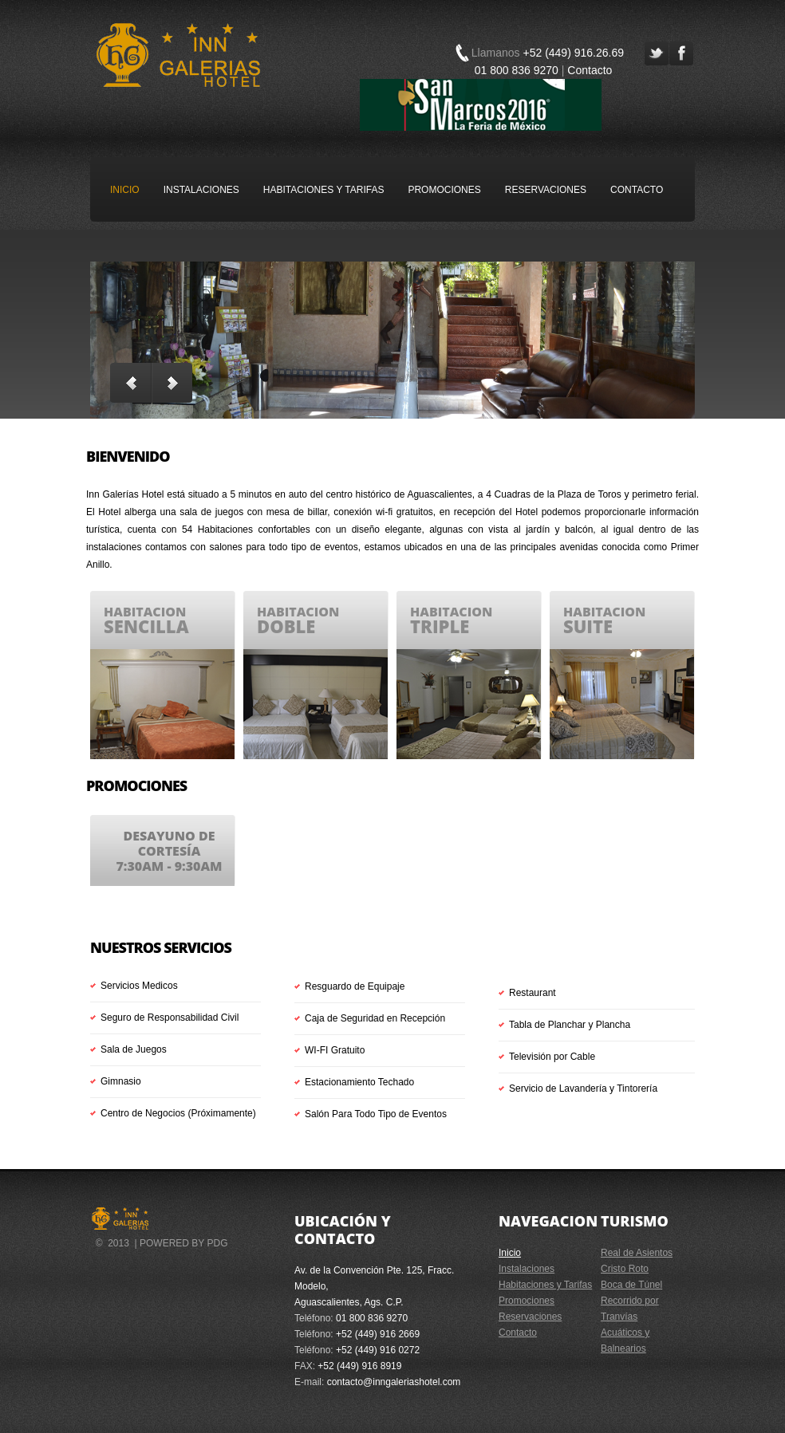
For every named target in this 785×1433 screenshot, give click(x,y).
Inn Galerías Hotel (178, 55)
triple (439, 626)
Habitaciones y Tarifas (324, 189)
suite (588, 626)
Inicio (125, 189)
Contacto (589, 70)
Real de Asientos (637, 1252)
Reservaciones (545, 189)
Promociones (444, 189)
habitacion (145, 611)
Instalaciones (201, 189)
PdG (217, 1243)
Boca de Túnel (631, 1284)
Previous (131, 383)
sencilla (146, 626)
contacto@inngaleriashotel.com (394, 1382)
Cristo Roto (625, 1268)
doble (286, 626)
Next (172, 383)
